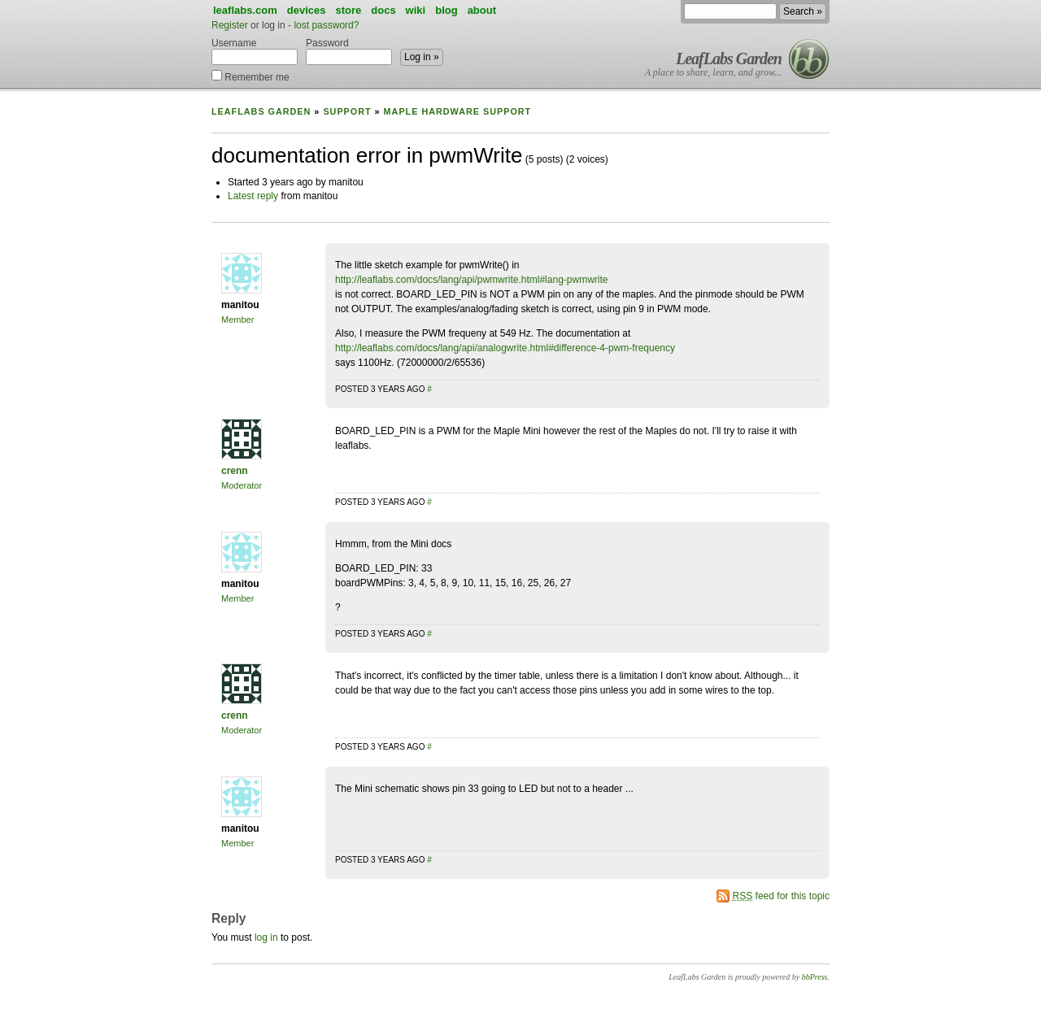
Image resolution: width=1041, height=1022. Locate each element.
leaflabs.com (245, 10)
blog (446, 10)
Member (237, 319)
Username (254, 51)
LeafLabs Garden (729, 58)
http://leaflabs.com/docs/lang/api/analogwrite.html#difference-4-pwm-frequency (505, 348)
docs (383, 10)
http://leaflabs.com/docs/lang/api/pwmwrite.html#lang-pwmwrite (471, 279)
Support (347, 111)
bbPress (815, 976)
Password (349, 51)
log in (266, 937)
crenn (234, 470)
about (482, 10)
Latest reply (253, 196)
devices (306, 10)
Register (229, 25)
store (348, 10)
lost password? (326, 25)
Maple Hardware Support (458, 111)
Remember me (250, 76)
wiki (416, 10)
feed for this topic (781, 896)
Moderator (241, 485)
